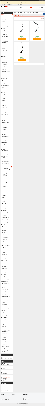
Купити (22, 39)
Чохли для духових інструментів (5, 230)
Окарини (3, 319)
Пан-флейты (4, 315)
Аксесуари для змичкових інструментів (6, 331)
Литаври (3, 274)
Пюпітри (3, 294)
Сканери (3, 32)
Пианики (3, 195)
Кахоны (3, 208)
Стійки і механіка (4, 217)
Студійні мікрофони (5, 163)
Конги (3, 48)
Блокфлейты (4, 317)
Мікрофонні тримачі (5, 346)
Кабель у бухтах (4, 26)
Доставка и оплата (35, 12)
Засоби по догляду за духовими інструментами (5, 157)
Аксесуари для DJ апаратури (4, 30)
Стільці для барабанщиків (4, 150)
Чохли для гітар (4, 239)
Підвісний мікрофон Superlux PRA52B (22, 54)
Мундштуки (3, 260)
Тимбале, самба (4, 222)
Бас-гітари (3, 34)
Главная (15, 12)
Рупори (3, 287)
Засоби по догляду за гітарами (5, 264)
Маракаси (3, 165)
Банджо (3, 312)
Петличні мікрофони (6, 169)
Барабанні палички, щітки (5, 58)
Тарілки (3, 105)
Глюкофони (3, 310)
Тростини (3, 226)
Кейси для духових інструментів (5, 152)
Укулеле (3, 19)
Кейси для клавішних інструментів (5, 305)
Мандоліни (3, 56)
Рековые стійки (4, 154)
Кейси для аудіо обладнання (4, 134)
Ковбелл (3, 147)
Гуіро (3, 302)
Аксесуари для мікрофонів (5, 189)
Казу (2, 322)
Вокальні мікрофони (6, 173)
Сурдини (3, 247)
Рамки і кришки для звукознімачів (5, 298)
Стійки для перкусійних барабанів (5, 351)
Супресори (3, 252)
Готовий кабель (4, 289)
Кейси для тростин (5, 254)
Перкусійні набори (4, 83)
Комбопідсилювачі (5, 144)
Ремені (3, 215)
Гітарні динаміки (4, 281)
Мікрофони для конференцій (5, 178)
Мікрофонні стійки (4, 333)
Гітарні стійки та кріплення (4, 272)
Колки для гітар (4, 268)
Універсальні (5, 168)
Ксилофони (3, 232)
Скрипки (3, 21)
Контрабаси (4, 142)
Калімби (3, 326)
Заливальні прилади (5, 46)
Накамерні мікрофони (6, 185)
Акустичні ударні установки (4, 44)
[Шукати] (31, 7)
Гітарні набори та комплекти (4, 140)
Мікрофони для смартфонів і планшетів (5, 183)
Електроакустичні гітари (4, 87)
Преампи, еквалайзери (5, 300)
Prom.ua (27, 403)
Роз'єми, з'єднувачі (5, 76)
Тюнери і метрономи (5, 245)
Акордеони (3, 103)
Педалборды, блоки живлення (5, 258)
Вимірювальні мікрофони (5, 175)
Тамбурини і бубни (5, 122)
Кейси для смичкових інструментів (5, 42)
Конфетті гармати (4, 54)
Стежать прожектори (5, 85)
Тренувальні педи (4, 203)
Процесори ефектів (5, 279)
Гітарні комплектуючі (5, 285)
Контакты (29, 12)
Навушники (3, 250)
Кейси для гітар (4, 237)
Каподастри (4, 266)
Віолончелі (3, 98)
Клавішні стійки (4, 109)
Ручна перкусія (4, 64)
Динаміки (3, 112)
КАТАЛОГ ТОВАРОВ (20, 12)
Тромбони (3, 80)
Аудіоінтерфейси (4, 219)
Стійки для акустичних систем (5, 201)
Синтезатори (4, 23)
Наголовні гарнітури (5, 176)
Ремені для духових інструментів (5, 243)
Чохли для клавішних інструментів (5, 131)
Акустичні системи (5, 308)
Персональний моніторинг (4, 328)
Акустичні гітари (4, 60)
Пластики (3, 107)
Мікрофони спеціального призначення (6, 180)
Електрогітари (4, 16)
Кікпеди (3, 341)
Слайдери (3, 291)
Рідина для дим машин (5, 116)
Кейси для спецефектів (5, 73)
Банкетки (3, 337)
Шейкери (3, 129)
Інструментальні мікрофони (5, 171)
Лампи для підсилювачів (5, 276)
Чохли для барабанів (5, 78)
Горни (3, 100)
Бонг (2, 92)
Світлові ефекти (4, 205)
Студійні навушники (5, 241)
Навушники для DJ (5, 96)
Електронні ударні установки (4, 90)
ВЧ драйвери (4, 210)
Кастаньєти (3, 197)
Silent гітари (4, 127)
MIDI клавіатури (4, 36)
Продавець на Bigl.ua (22, 404)
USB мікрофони (5, 186)
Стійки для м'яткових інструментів (5, 348)
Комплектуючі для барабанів (4, 120)
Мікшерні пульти (4, 62)
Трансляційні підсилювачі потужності (6, 283)
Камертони (3, 344)
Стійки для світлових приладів (5, 94)
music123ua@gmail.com (6, 377)
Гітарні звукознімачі (5, 296)
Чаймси (3, 324)
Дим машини (4, 28)
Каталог (2, 14)
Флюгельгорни (4, 69)
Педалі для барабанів (5, 193)
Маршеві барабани (5, 136)
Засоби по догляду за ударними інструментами (5, 213)
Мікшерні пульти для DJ (5, 71)
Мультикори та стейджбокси (4, 52)
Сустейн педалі (4, 339)
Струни (3, 224)
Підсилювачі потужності (5, 125)
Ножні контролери (4, 262)
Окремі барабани (4, 161)
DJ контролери (4, 114)
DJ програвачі (4, 50)
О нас (25, 12)
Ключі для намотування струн (5, 335)
